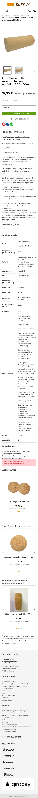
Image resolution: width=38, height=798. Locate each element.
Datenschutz (7, 700)
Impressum (6, 691)
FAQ (3, 720)
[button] (34, 45)
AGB (3, 693)
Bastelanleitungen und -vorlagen (14, 710)
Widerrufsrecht (7, 688)
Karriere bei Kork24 (9, 681)
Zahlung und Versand (10, 695)
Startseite (6, 16)
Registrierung (7, 717)
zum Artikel (19, 511)
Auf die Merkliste (19, 119)
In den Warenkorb (19, 113)
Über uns (5, 698)
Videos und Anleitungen (11, 713)
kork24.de (15, 16)
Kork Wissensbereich (9, 731)
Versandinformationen (10, 643)
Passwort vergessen (9, 724)
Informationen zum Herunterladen (15, 715)
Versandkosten (30, 94)
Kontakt (5, 722)
